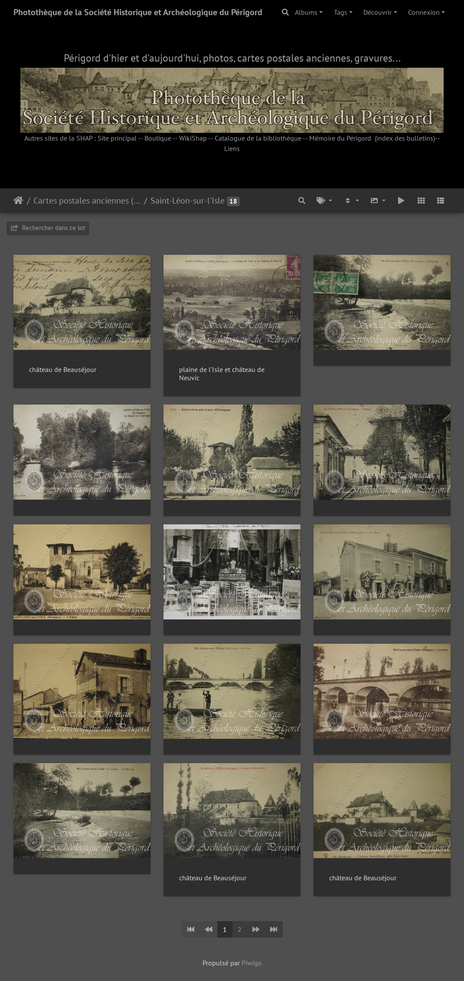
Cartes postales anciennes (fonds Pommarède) (87, 200)
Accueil (18, 200)
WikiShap (193, 138)
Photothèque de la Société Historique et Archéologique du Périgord (137, 12)
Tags (340, 12)
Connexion (424, 12)
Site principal (117, 138)
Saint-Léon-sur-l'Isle (187, 200)
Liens (232, 148)
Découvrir (377, 12)
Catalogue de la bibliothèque (258, 138)
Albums (306, 12)
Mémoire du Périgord (340, 138)
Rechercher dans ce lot (48, 228)
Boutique (157, 138)
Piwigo (252, 962)
